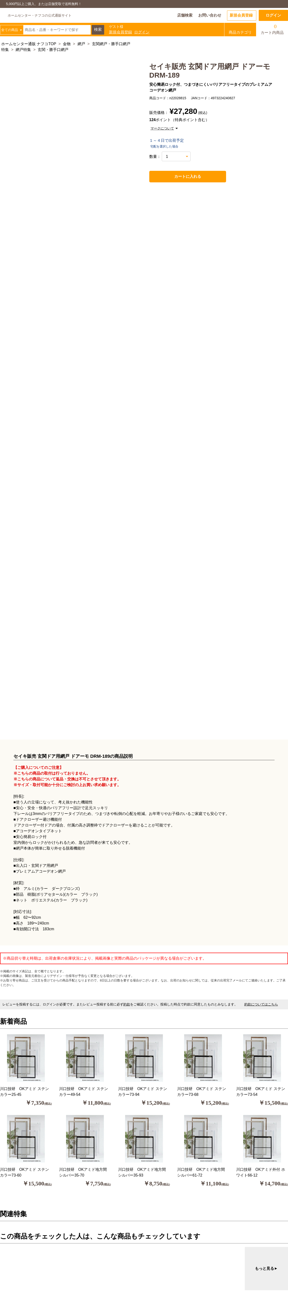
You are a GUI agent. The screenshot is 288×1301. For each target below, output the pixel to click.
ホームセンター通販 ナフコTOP (28, 44)
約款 (126, 1004)
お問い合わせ (209, 15)
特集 (5, 50)
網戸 (81, 44)
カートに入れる (177, 176)
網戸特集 (23, 50)
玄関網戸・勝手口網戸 (111, 44)
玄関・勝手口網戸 (53, 50)
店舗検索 (184, 15)
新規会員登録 (241, 15)
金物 (67, 44)
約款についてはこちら (261, 1004)
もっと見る (266, 1268)
